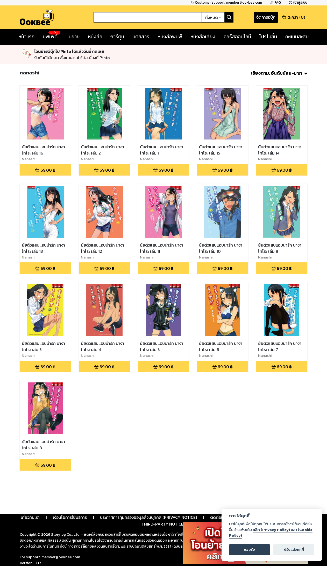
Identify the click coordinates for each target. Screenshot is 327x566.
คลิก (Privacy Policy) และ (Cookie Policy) (270, 532)
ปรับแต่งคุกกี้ (294, 549)
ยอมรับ (249, 549)
